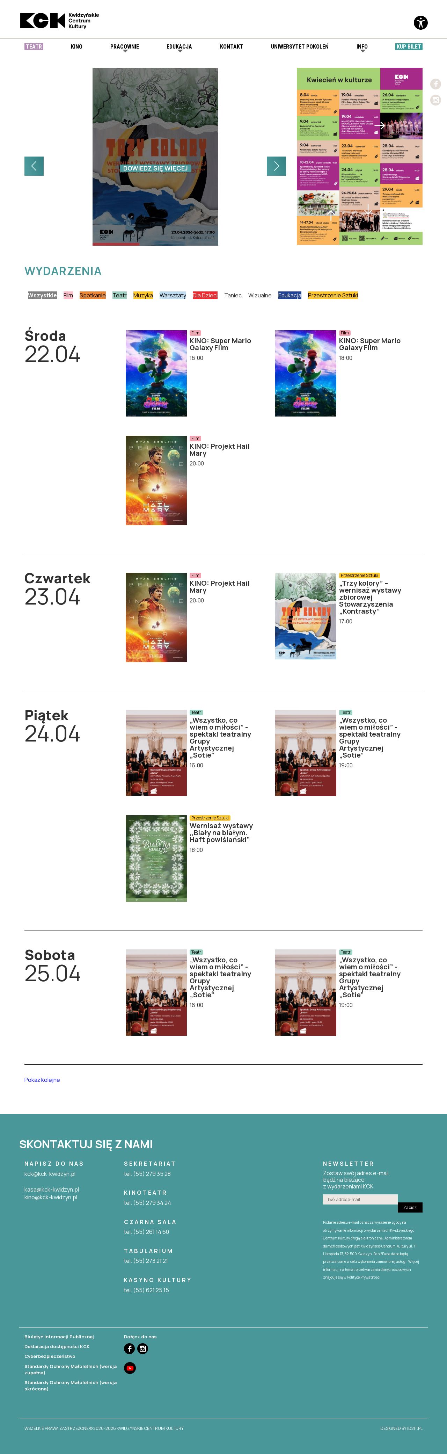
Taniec (233, 295)
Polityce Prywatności (363, 1277)
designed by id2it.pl (401, 1428)
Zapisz (410, 1207)
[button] (34, 166)
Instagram (435, 100)
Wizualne (260, 295)
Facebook (435, 84)
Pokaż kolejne (42, 1080)
